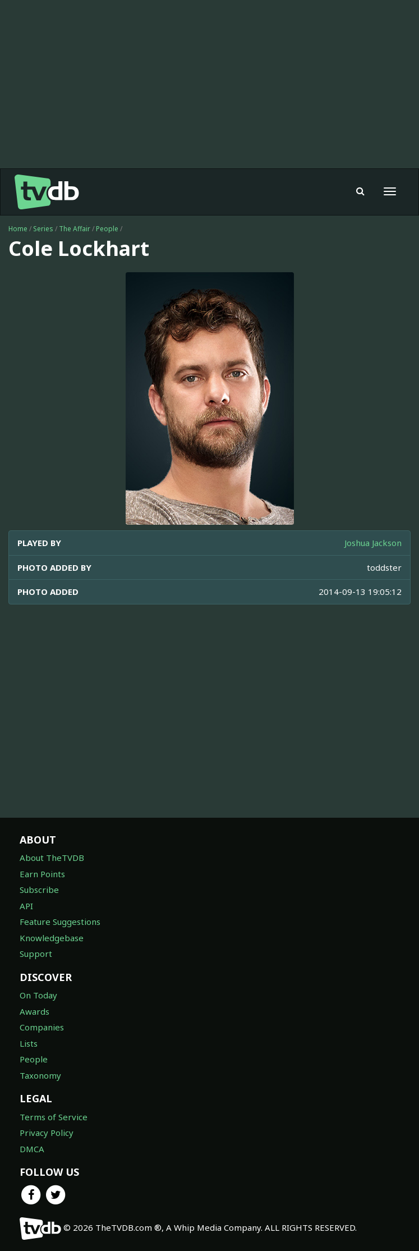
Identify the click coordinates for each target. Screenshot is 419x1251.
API (26, 905)
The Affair (74, 228)
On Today (38, 995)
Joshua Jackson (373, 542)
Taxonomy (40, 1075)
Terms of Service (54, 1116)
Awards (34, 1011)
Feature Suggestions (60, 921)
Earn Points (42, 873)
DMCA (32, 1148)
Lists (29, 1043)
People (107, 228)
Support (36, 953)
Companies (42, 1027)
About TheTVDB (52, 857)
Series (43, 228)
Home (17, 228)
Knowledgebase (52, 937)
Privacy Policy (46, 1132)
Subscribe (39, 889)
